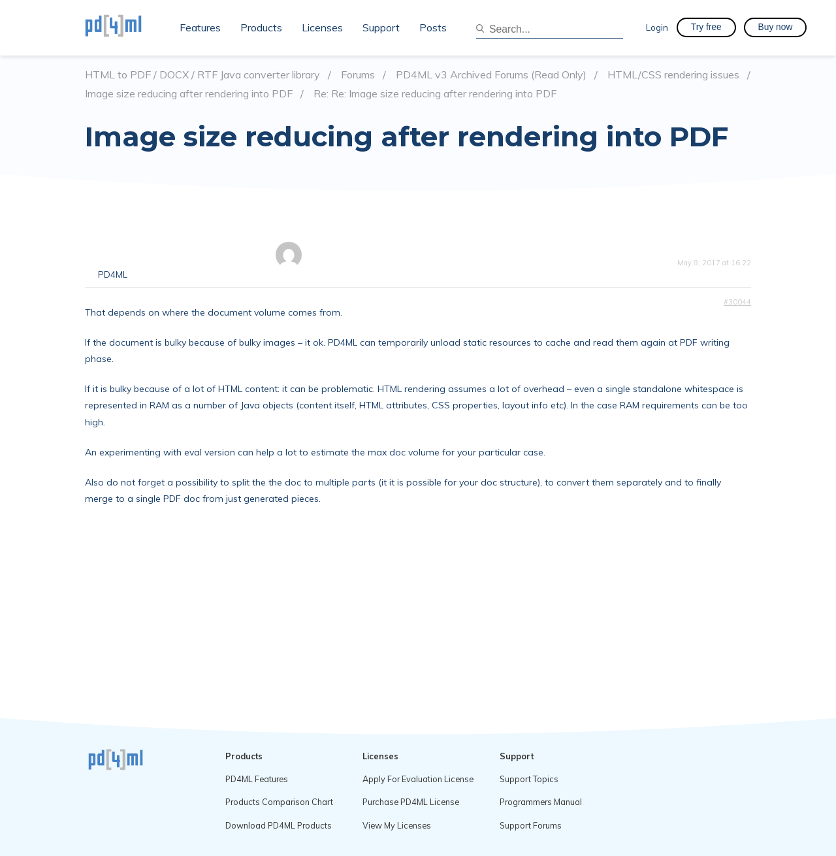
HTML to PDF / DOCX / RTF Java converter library (202, 75)
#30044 (737, 301)
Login (657, 27)
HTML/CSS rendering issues (673, 75)
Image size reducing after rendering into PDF (189, 94)
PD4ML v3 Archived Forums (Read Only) (491, 75)
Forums (358, 75)
